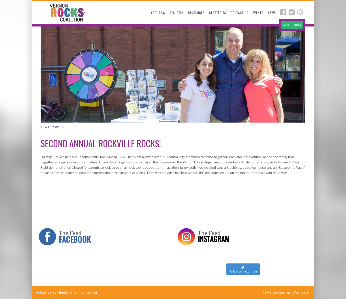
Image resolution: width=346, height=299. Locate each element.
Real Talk (176, 12)
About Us (158, 12)
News (272, 12)
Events (258, 12)
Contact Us (239, 12)
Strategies (217, 12)
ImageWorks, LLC (297, 292)
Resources (196, 12)
